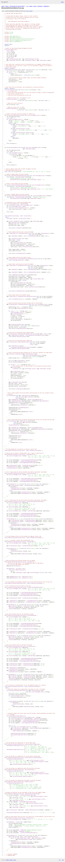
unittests (39, 6)
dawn (2, 6)
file (27, 11)
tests (34, 6)
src (27, 6)
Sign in (62, 2)
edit (31, 11)
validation (46, 6)
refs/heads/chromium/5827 (16, 6)
